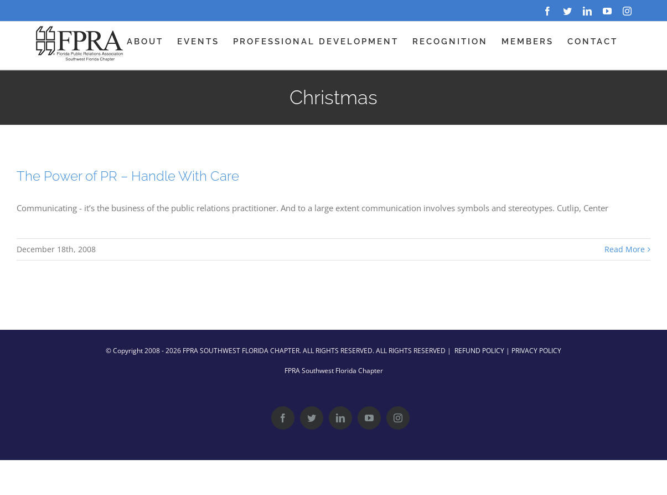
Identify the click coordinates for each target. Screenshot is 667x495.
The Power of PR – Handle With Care (128, 176)
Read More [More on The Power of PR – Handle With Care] (624, 249)
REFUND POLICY (479, 350)
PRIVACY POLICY (536, 350)
